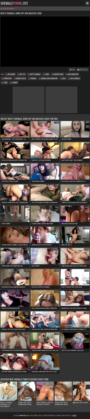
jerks (46, 74)
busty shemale (34, 74)
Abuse (74, 415)
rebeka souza (20, 78)
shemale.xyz (14, 3)
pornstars (7, 78)
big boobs (10, 74)
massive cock (57, 74)
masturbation (72, 74)
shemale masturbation (48, 78)
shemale (32, 78)
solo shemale (74, 78)
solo (63, 78)
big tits (21, 74)
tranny (14, 82)
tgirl (4, 82)
